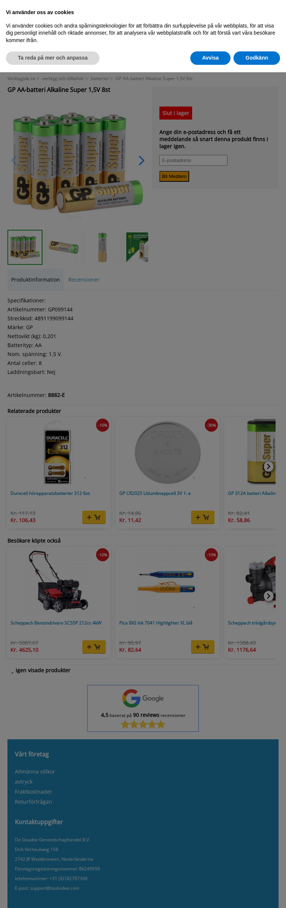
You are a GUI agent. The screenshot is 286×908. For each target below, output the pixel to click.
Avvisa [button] (210, 58)
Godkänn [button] (256, 58)
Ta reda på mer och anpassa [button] (53, 58)
